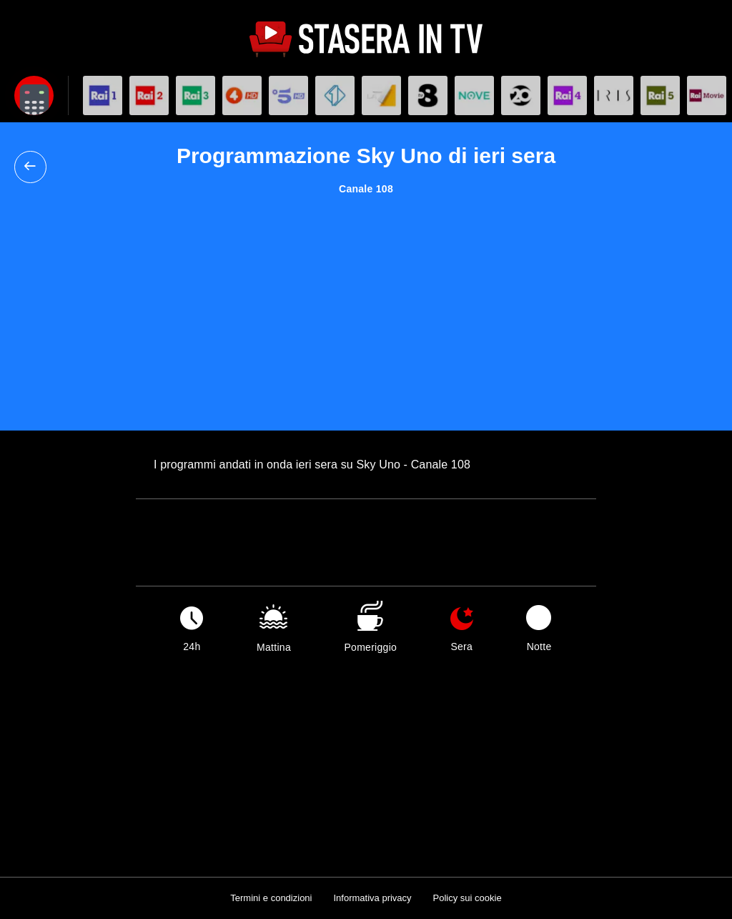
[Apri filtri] (34, 95)
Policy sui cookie (467, 898)
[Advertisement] (366, 302)
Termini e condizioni (271, 898)
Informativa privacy (372, 898)
